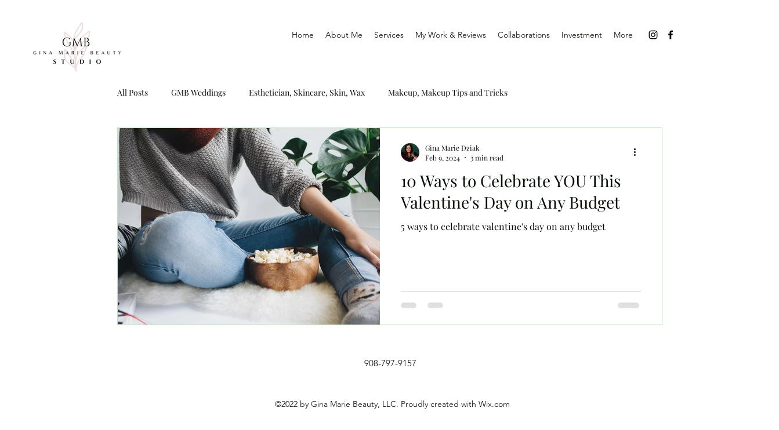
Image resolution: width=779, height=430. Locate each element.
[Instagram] (653, 35)
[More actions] (639, 152)
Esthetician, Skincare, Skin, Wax (307, 92)
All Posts (132, 92)
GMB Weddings (198, 92)
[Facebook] (670, 35)
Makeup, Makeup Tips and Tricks (448, 92)
